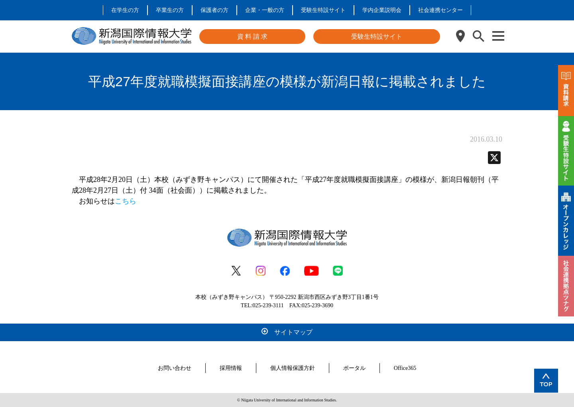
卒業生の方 (170, 10)
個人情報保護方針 (292, 368)
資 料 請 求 (252, 36)
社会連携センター (440, 10)
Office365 (405, 368)
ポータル (354, 368)
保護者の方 (214, 10)
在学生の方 (125, 10)
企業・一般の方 (264, 10)
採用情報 (231, 368)
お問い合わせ (174, 368)
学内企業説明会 (381, 10)
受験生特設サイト (323, 10)
